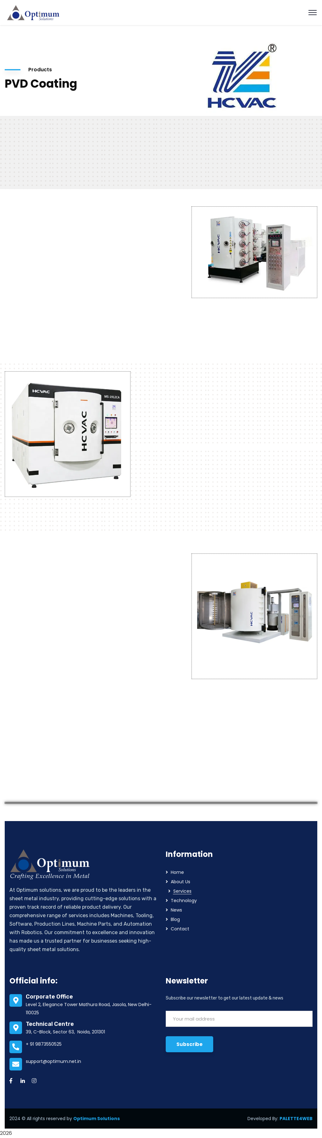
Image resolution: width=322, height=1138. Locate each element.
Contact (180, 929)
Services (182, 891)
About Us (180, 882)
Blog (175, 919)
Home (177, 872)
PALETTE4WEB (296, 1118)
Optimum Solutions (96, 1118)
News (176, 910)
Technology (184, 900)
